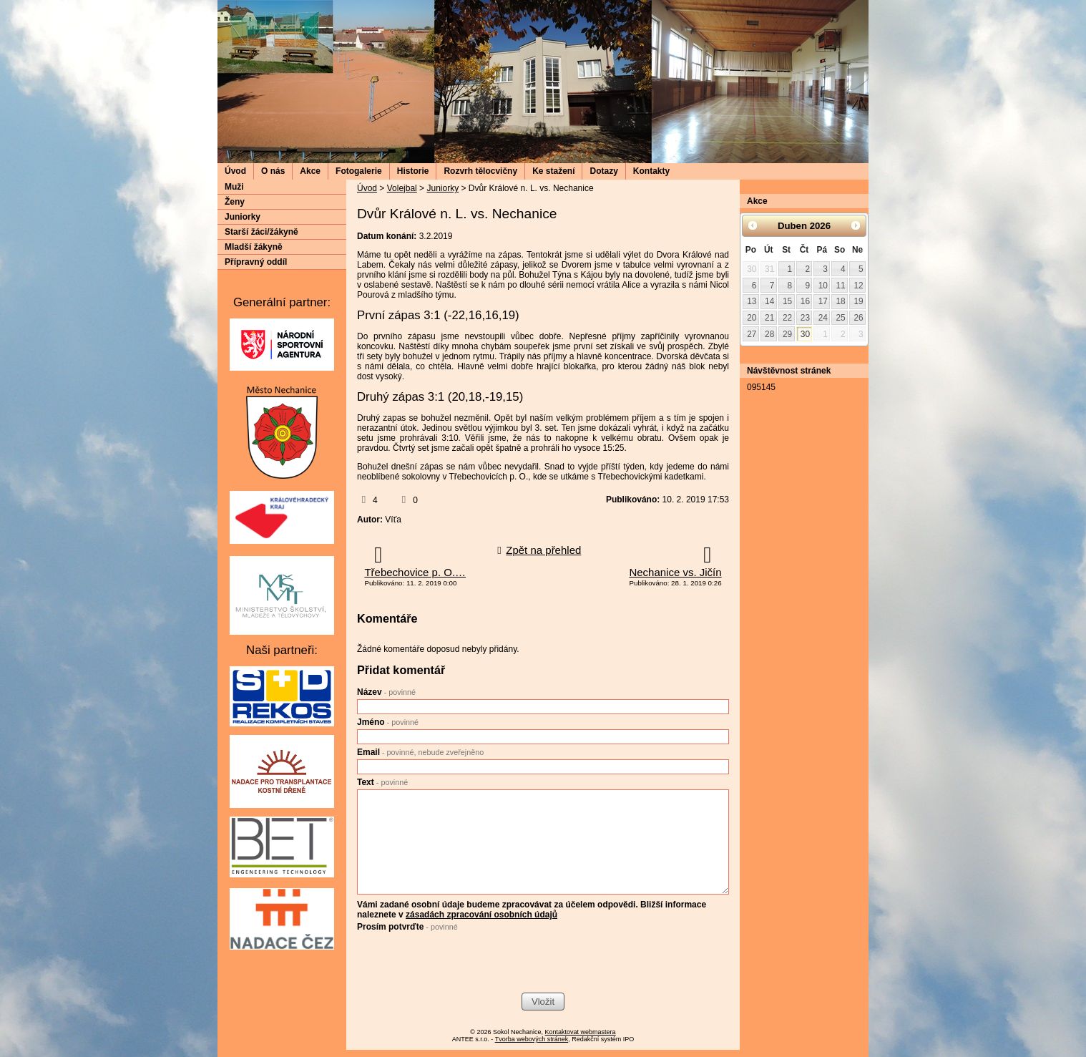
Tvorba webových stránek (532, 1039)
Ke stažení (553, 171)
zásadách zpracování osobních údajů (481, 915)
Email (420, 752)
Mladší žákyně (254, 247)
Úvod (235, 171)
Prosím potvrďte (407, 927)
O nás (273, 171)
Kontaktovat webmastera (580, 1032)
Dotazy (603, 171)
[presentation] (465, 964)
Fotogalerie (359, 171)
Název (386, 692)
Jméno (388, 722)
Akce (310, 171)
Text (382, 782)
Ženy (235, 202)
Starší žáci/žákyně (261, 232)
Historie (413, 171)
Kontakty (651, 171)
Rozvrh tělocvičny (480, 171)
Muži (234, 187)
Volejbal (402, 188)
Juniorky (442, 188)
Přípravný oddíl (256, 262)
